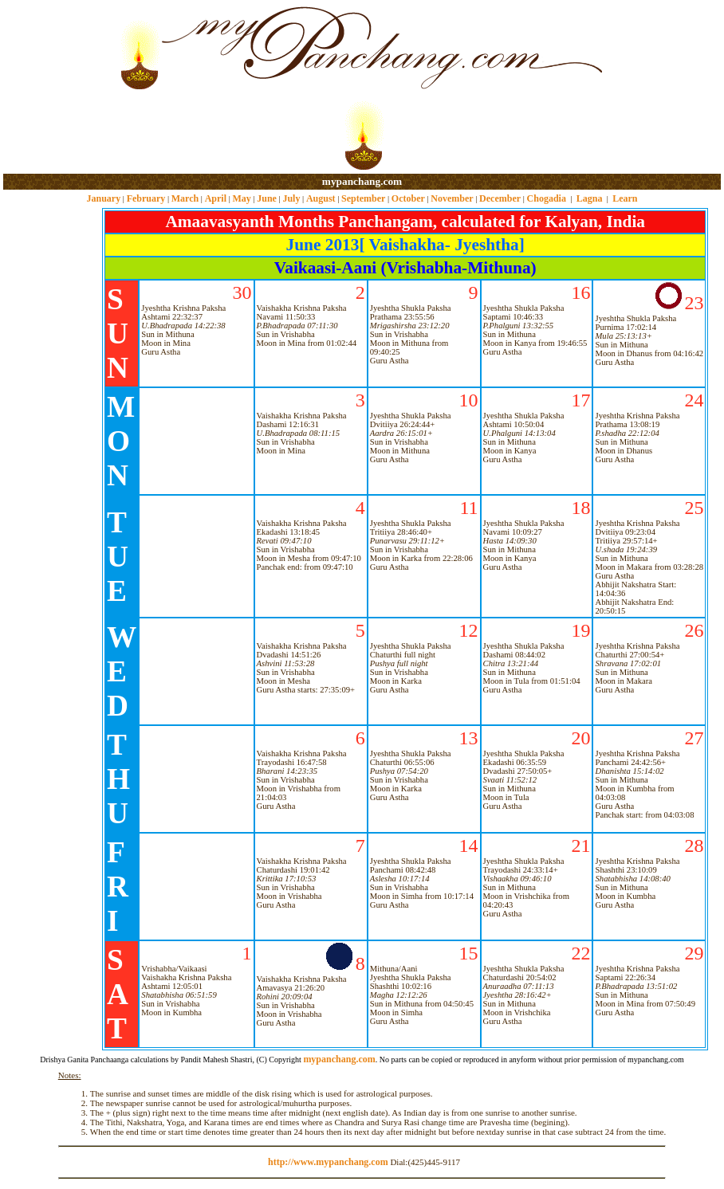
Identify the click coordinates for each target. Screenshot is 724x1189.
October (408, 198)
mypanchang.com (362, 181)
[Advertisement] (54, 88)
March (185, 198)
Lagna (589, 198)
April (215, 198)
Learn (624, 198)
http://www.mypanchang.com (328, 1161)
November (452, 198)
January (103, 198)
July (291, 198)
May (241, 198)
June (267, 198)
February (146, 198)
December (500, 198)
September (363, 198)
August (321, 198)
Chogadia (546, 198)
